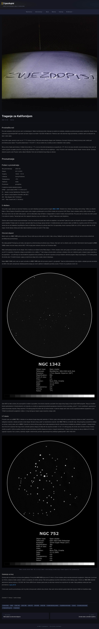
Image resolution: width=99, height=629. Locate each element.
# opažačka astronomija (65, 605)
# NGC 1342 (17, 605)
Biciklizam (69, 11)
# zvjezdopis (16, 607)
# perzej (74, 605)
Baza (47, 11)
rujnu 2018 (12, 585)
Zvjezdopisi (8, 3)
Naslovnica (29, 11)
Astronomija (38, 11)
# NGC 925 (43, 605)
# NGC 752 (30, 605)
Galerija (61, 11)
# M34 (11, 605)
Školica (54, 11)
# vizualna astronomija (82, 605)
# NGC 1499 (23, 605)
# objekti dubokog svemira (52, 605)
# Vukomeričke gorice (7, 607)
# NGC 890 (36, 605)
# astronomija (5, 605)
